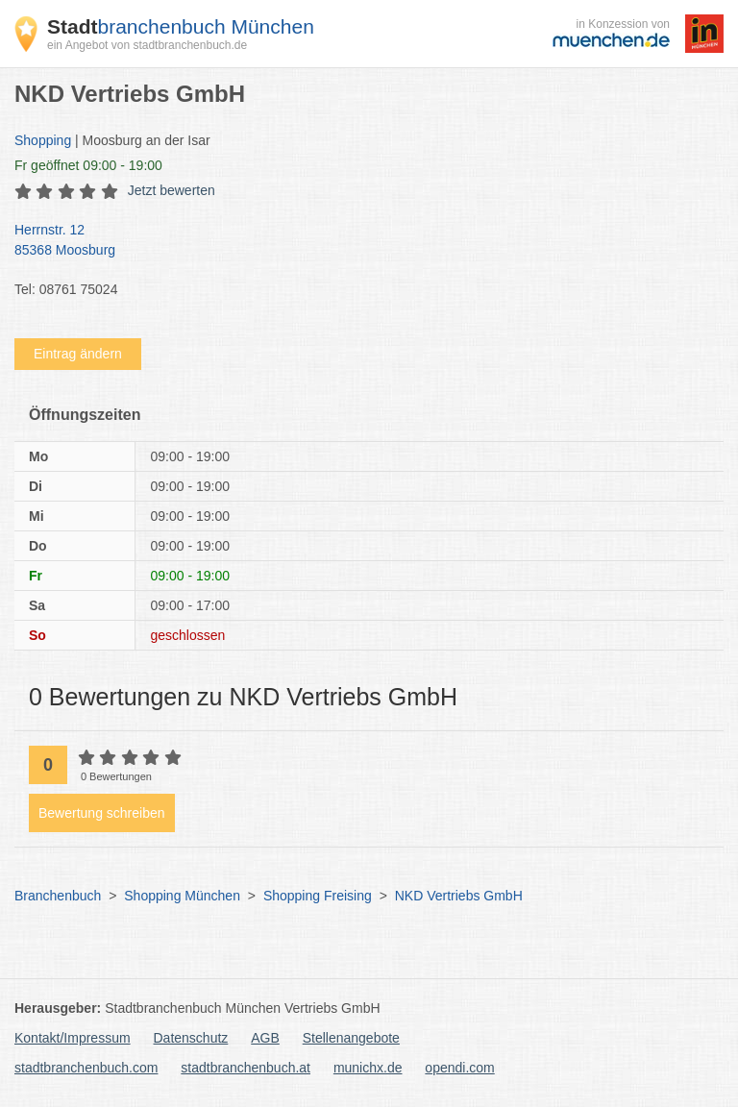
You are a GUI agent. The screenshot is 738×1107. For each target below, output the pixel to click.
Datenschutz (191, 1038)
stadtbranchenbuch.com (86, 1067)
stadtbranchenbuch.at (245, 1067)
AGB (265, 1038)
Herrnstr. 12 (359, 241)
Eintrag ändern (78, 353)
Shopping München (182, 895)
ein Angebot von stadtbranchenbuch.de (147, 45)
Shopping (42, 140)
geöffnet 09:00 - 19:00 (88, 165)
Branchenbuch (57, 895)
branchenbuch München (180, 26)
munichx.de (368, 1067)
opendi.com (459, 1067)
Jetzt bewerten (171, 190)
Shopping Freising (317, 895)
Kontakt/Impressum (72, 1038)
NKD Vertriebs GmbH (459, 895)
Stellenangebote (351, 1038)
